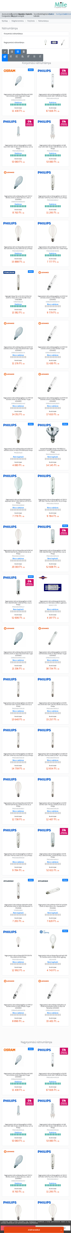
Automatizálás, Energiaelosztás (7, 15)
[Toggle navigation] (5, 5)
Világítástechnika (17, 21)
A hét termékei (34, 1230)
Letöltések (66, 14)
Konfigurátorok (59, 14)
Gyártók (51, 14)
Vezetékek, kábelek (38, 15)
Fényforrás (31, 21)
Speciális (29, 14)
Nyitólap (5, 21)
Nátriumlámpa (43, 21)
